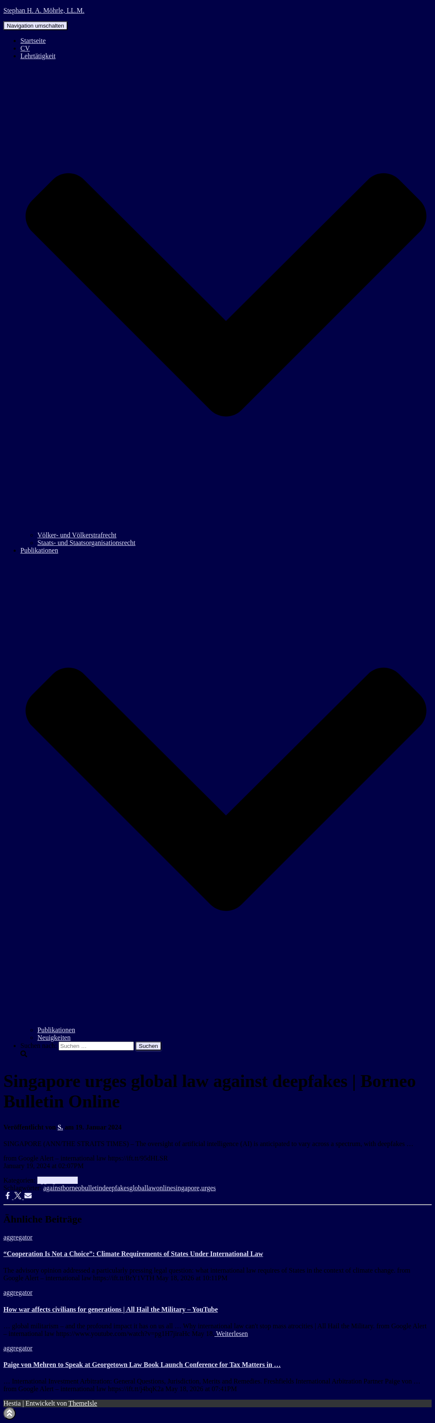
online (164, 1187)
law (151, 1187)
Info (72, 1180)
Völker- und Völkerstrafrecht (76, 535)
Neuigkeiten (54, 1037)
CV (25, 48)
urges (208, 1187)
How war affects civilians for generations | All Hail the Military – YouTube (110, 1309)
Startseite (33, 40)
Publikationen (56, 1029)
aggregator (51, 1180)
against (52, 1187)
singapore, (187, 1187)
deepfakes (115, 1187)
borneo (71, 1187)
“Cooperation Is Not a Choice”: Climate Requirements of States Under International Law (133, 1253)
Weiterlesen (231, 1333)
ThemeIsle (82, 1403)
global (137, 1187)
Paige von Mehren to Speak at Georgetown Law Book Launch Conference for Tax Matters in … (142, 1364)
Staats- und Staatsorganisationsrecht (86, 542)
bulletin (92, 1187)
